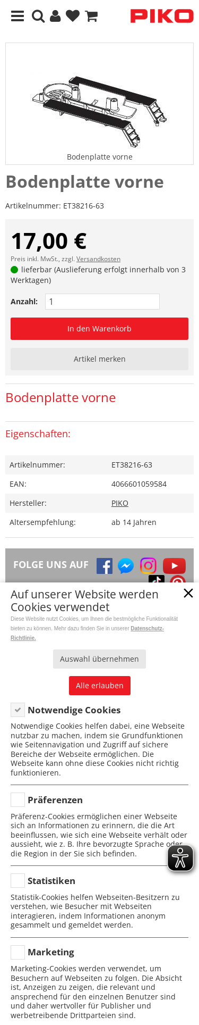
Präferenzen (55, 800)
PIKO (119, 503)
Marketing (51, 952)
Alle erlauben (100, 685)
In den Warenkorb (99, 328)
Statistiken (51, 880)
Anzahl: (24, 301)
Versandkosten (98, 258)
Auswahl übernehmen (99, 659)
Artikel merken (100, 359)
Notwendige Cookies (74, 710)
